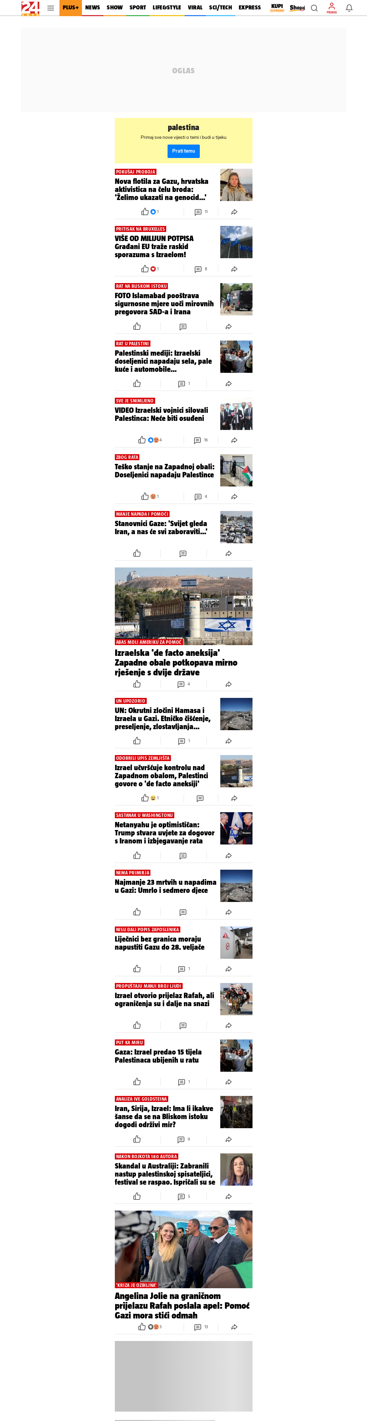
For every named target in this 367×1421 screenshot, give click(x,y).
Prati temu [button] (183, 151)
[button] (314, 8)
